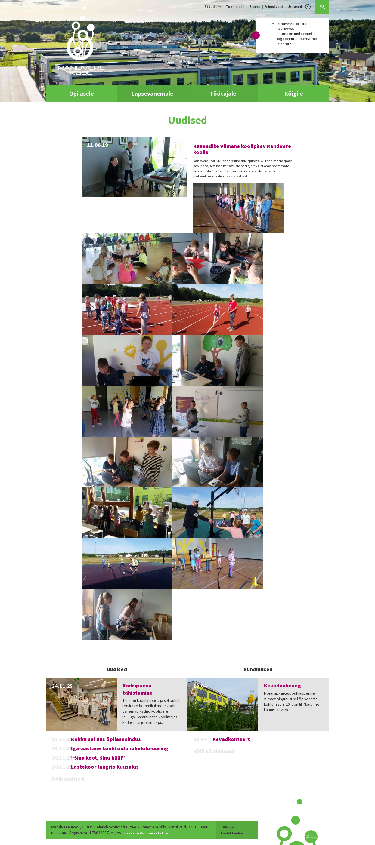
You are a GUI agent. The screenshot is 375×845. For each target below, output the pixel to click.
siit (288, 43)
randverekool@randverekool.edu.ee (164, 832)
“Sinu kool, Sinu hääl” (98, 757)
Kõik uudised (68, 778)
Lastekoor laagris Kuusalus (105, 766)
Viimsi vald (274, 7)
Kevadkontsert (231, 739)
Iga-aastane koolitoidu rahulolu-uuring (119, 748)
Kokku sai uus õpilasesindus (106, 739)
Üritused (294, 7)
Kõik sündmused (213, 751)
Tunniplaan (235, 7)
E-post (254, 7)
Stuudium (213, 7)
